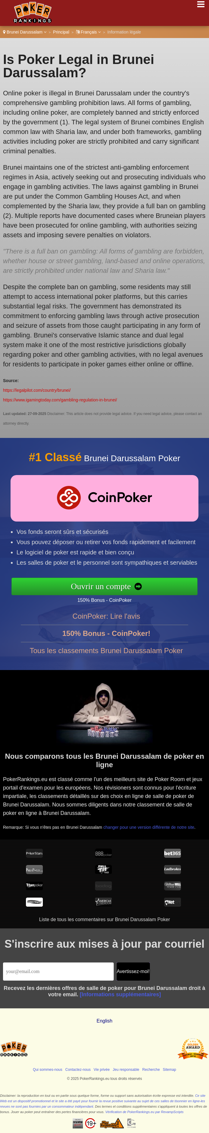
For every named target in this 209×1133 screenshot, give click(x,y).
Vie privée (102, 1070)
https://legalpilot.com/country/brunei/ (37, 390)
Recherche (151, 1070)
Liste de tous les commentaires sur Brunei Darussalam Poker (104, 919)
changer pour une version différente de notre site (150, 825)
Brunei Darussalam (24, 32)
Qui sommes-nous (47, 1070)
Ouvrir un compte (104, 586)
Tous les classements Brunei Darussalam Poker (106, 654)
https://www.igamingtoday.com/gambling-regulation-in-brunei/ (60, 399)
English (104, 1020)
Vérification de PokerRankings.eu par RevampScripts (144, 1112)
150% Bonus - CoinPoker (108, 599)
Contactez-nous (78, 1070)
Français (88, 32)
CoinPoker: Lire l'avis (106, 620)
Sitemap (169, 1070)
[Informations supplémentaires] (120, 994)
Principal (61, 32)
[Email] (58, 971)
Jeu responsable (126, 1070)
